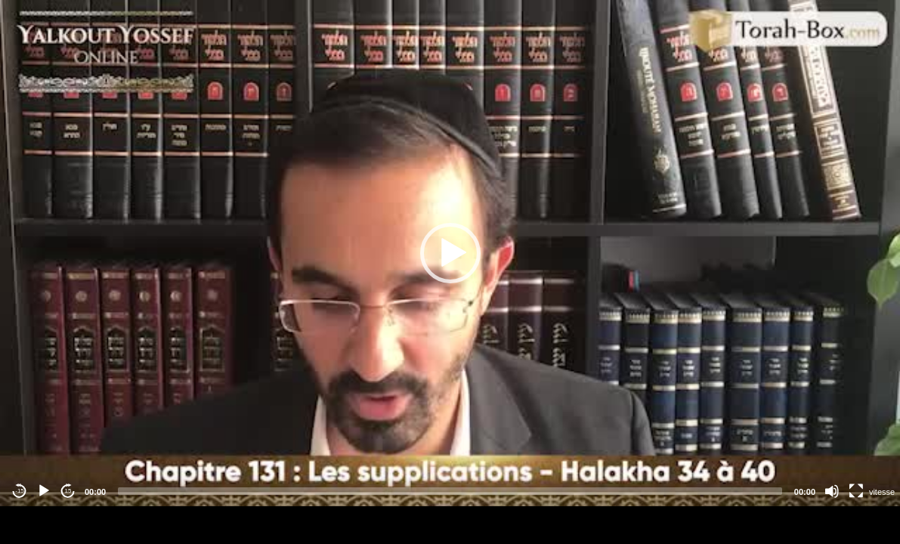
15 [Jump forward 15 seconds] (68, 490)
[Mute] (832, 491)
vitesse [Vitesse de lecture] (882, 491)
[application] (450, 253)
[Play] (43, 491)
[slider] (450, 491)
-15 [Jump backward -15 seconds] (19, 490)
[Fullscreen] (856, 491)
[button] (450, 253)
